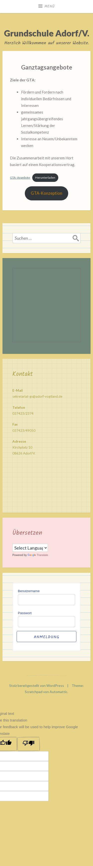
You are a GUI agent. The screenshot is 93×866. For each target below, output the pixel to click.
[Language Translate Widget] (30, 548)
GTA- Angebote (20, 177)
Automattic (58, 692)
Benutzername (29, 591)
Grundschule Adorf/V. (46, 33)
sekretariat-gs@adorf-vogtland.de (37, 396)
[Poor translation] (28, 744)
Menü (49, 6)
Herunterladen (45, 177)
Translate (38, 554)
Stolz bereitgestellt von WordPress (36, 685)
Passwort (25, 613)
